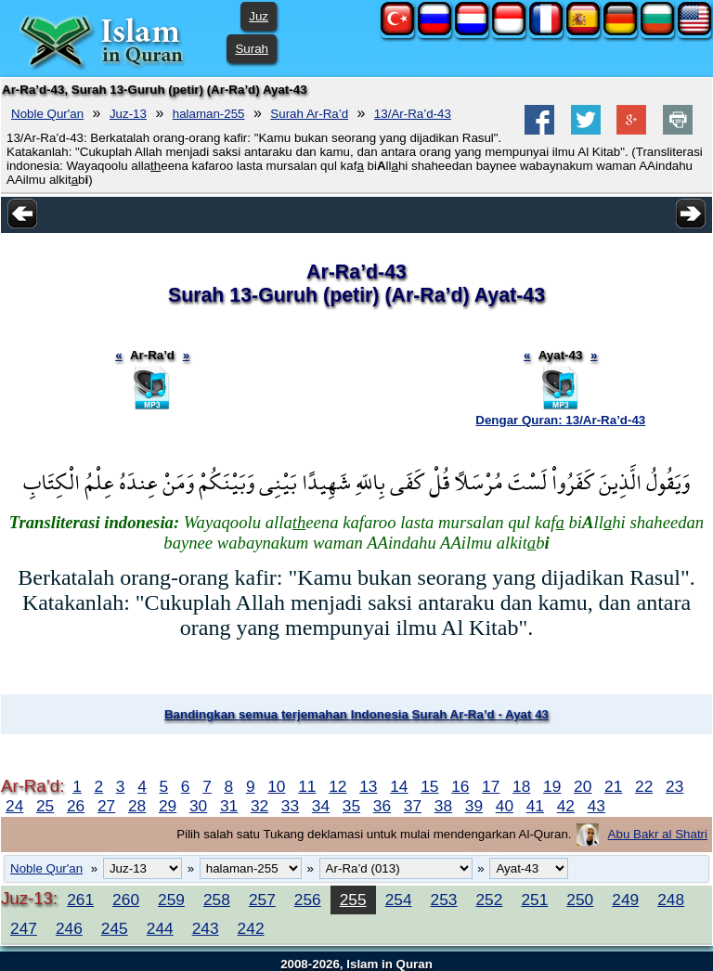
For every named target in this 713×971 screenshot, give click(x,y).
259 (171, 899)
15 (429, 786)
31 (229, 805)
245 (114, 928)
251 (534, 899)
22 (644, 786)
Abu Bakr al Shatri (657, 834)
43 (596, 805)
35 (351, 805)
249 (625, 899)
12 (337, 786)
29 (167, 805)
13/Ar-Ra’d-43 (412, 114)
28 (137, 805)
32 (259, 805)
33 (290, 805)
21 (613, 786)
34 (321, 805)
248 (670, 899)
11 (307, 786)
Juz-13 (128, 114)
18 (521, 786)
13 (368, 786)
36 (382, 805)
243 (205, 928)
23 (674, 786)
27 (106, 805)
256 (307, 899)
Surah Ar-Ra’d (309, 114)
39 (474, 805)
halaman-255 (209, 114)
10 (276, 786)
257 (262, 899)
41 (535, 805)
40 (504, 805)
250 (579, 899)
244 (160, 928)
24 (14, 805)
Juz (258, 16)
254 (398, 899)
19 (552, 786)
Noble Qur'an (47, 114)
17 (490, 786)
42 (566, 805)
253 (444, 899)
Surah (251, 49)
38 (443, 805)
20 (582, 786)
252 (488, 899)
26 (75, 805)
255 (353, 899)
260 (125, 899)
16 (460, 786)
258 (216, 899)
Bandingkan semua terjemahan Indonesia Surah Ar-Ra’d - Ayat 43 (356, 714)
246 (69, 928)
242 (251, 928)
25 (45, 805)
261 (80, 899)
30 (198, 805)
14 (399, 786)
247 (23, 928)
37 (412, 805)
